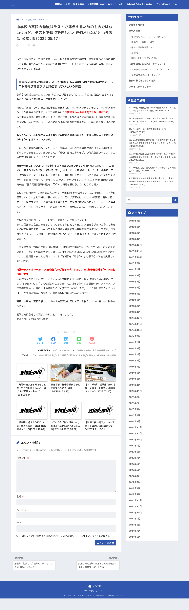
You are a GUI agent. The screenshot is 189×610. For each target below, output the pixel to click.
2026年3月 (135, 247)
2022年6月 (135, 495)
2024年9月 (135, 361)
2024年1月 (135, 412)
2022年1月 (135, 527)
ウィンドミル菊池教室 (38, 360)
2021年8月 (135, 558)
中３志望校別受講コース (143, 56)
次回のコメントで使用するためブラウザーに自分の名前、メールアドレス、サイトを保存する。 (66, 545)
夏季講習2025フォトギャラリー (146, 84)
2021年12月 (136, 533)
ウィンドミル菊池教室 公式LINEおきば (42, 4)
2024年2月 (135, 406)
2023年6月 (135, 431)
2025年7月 (135, 298)
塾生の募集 (78, 13)
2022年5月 (135, 501)
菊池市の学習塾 (75, 360)
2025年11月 (136, 272)
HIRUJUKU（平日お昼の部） (144, 67)
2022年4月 (135, 508)
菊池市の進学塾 (95, 360)
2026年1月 (135, 260)
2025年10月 (136, 279)
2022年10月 (136, 469)
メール (21, 519)
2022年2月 (135, 520)
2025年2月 (135, 330)
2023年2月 (135, 450)
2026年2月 (135, 253)
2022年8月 (135, 482)
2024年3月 (135, 399)
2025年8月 (135, 291)
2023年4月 (135, 438)
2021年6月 (135, 571)
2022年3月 (135, 514)
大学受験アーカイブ (82, 355)
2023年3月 (135, 444)
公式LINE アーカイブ (59, 355)
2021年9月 (135, 552)
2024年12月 (136, 342)
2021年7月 (135, 565)
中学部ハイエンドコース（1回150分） (149, 46)
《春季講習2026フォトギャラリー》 (105, 13)
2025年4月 (135, 317)
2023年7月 (135, 425)
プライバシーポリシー (166, 13)
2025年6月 (135, 304)
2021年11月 (136, 539)
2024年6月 (135, 380)
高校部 (134, 62)
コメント (22, 468)
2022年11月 (136, 463)
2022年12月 (136, 457)
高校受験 (111, 360)
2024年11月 (136, 349)
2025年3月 (135, 323)
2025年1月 (135, 336)
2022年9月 (135, 476)
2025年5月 (135, 311)
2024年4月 (135, 393)
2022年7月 (135, 489)
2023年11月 (136, 419)
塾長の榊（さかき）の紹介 (139, 13)
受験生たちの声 (62, 13)
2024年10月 (136, 355)
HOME (94, 598)
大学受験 (58, 360)
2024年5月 (135, 387)
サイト (20, 533)
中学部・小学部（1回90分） (145, 51)
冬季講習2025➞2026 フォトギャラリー (150, 79)
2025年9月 (135, 285)
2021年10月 (136, 546)
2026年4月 (135, 241)
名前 (20, 506)
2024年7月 (135, 374)
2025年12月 (136, 266)
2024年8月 (135, 368)
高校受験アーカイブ (105, 355)
